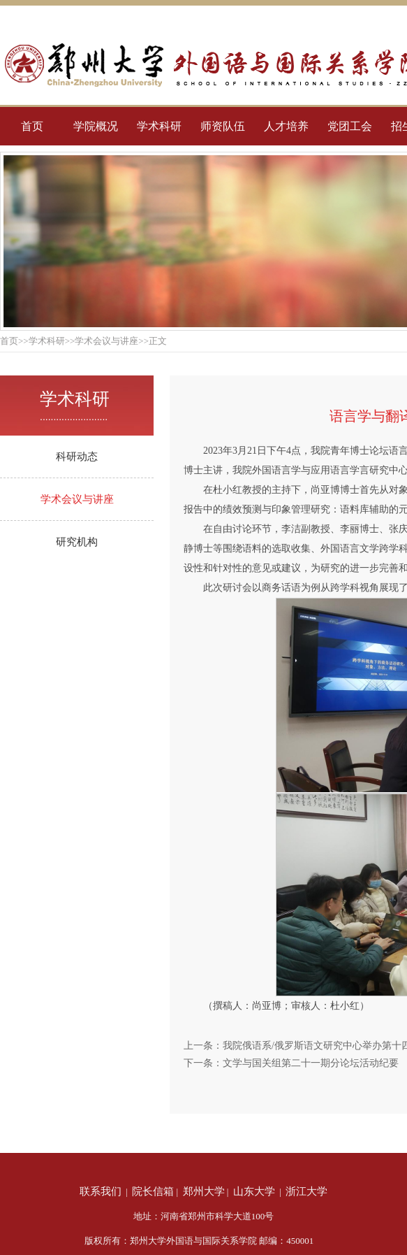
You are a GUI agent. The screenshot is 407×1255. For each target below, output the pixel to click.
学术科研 (159, 126)
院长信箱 (153, 1191)
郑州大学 (204, 1191)
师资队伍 (222, 126)
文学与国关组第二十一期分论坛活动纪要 (311, 1063)
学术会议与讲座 (77, 499)
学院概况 (95, 126)
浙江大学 (306, 1191)
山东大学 (254, 1191)
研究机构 (77, 541)
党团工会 (349, 126)
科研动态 (77, 456)
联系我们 (100, 1191)
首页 (32, 126)
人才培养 (286, 126)
